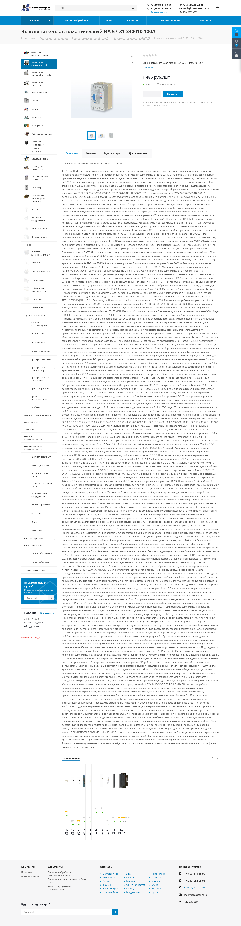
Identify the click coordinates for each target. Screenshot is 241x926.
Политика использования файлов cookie (67, 864)
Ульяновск (158, 871)
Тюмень (107, 867)
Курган (130, 860)
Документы (55, 850)
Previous (212, 758)
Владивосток (133, 875)
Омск (155, 867)
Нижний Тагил (111, 875)
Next (217, 758)
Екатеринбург (110, 856)
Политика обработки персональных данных (61, 857)
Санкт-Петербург (135, 867)
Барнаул (131, 871)
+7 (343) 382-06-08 (161, 8)
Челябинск (109, 860)
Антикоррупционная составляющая (59, 871)
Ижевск (156, 864)
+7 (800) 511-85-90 (161, 4)
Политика (26, 855)
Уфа (128, 856)
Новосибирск (110, 871)
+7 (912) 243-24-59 (193, 4)
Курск (155, 875)
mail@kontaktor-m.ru (196, 8)
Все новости (47, 613)
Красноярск (158, 856)
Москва (130, 864)
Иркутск (156, 860)
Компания (28, 850)
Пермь (106, 864)
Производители (30, 859)
